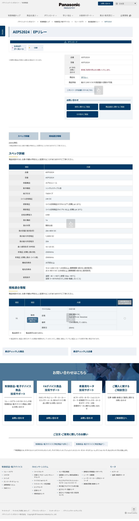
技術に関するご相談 (82, 108)
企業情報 (124, 17)
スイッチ (6, 480)
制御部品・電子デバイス (62, 23)
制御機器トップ (14, 17)
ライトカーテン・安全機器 (42, 486)
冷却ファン (7, 490)
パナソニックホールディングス (72, 513)
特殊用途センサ (39, 496)
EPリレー (84, 78)
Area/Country (131, 515)
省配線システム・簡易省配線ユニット (69, 478)
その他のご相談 (82, 115)
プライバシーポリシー (39, 513)
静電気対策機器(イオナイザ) (93, 474)
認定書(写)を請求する (32, 321)
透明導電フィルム (9, 487)
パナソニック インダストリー (26, 23)
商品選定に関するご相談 (115, 108)
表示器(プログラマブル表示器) (69, 488)
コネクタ (6, 477)
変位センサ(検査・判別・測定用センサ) (69, 496)
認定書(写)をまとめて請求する (125, 304)
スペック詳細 (23, 137)
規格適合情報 (55, 137)
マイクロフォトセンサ (40, 482)
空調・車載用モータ (118, 477)
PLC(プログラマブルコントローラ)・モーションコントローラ (69, 483)
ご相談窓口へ (121, 419)
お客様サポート (85, 17)
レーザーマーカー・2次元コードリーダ (94, 481)
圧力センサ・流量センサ (66, 491)
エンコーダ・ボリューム (11, 484)
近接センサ (37, 492)
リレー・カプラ (78, 23)
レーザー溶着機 (89, 477)
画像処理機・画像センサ (91, 486)
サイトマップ (6, 513)
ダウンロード (49, 17)
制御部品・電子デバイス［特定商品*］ (90, 446)
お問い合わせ (105, 3)
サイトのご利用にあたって (21, 513)
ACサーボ (115, 474)
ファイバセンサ (38, 474)
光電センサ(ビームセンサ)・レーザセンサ (44, 478)
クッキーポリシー (54, 513)
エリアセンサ (38, 489)
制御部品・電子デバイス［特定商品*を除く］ (51, 446)
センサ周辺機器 (64, 474)
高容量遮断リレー (94, 23)
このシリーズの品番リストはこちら (79, 91)
